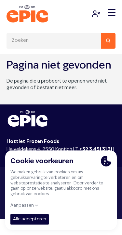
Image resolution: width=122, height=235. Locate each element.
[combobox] (61, 41)
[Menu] (111, 13)
